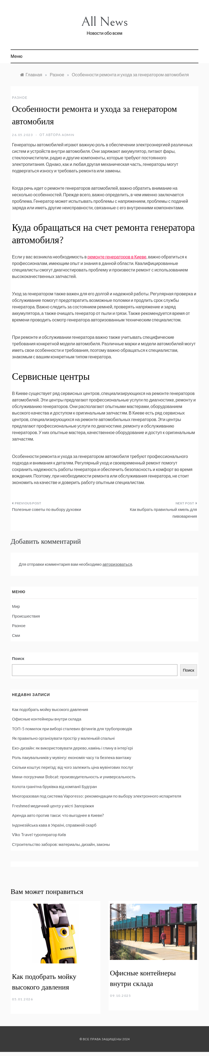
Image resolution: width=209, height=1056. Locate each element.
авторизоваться (117, 564)
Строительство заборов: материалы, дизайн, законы (61, 844)
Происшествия (26, 616)
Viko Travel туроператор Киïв (39, 834)
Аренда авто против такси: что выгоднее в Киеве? (58, 815)
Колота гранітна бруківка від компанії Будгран (54, 786)
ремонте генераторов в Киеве (117, 256)
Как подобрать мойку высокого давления (50, 709)
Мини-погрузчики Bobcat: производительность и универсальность (74, 776)
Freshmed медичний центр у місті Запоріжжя (53, 805)
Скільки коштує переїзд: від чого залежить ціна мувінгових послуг (72, 767)
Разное (19, 98)
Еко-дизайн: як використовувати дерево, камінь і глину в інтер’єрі (72, 747)
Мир (16, 606)
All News (104, 21)
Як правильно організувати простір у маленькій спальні (63, 738)
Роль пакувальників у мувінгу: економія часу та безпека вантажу (71, 757)
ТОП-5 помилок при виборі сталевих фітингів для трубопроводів (72, 728)
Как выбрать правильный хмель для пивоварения (163, 513)
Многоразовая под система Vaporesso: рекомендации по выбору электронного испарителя (96, 795)
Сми (16, 635)
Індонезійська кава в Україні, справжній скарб (54, 825)
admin (68, 135)
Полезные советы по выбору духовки (46, 509)
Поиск (18, 658)
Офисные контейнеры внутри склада (46, 718)
